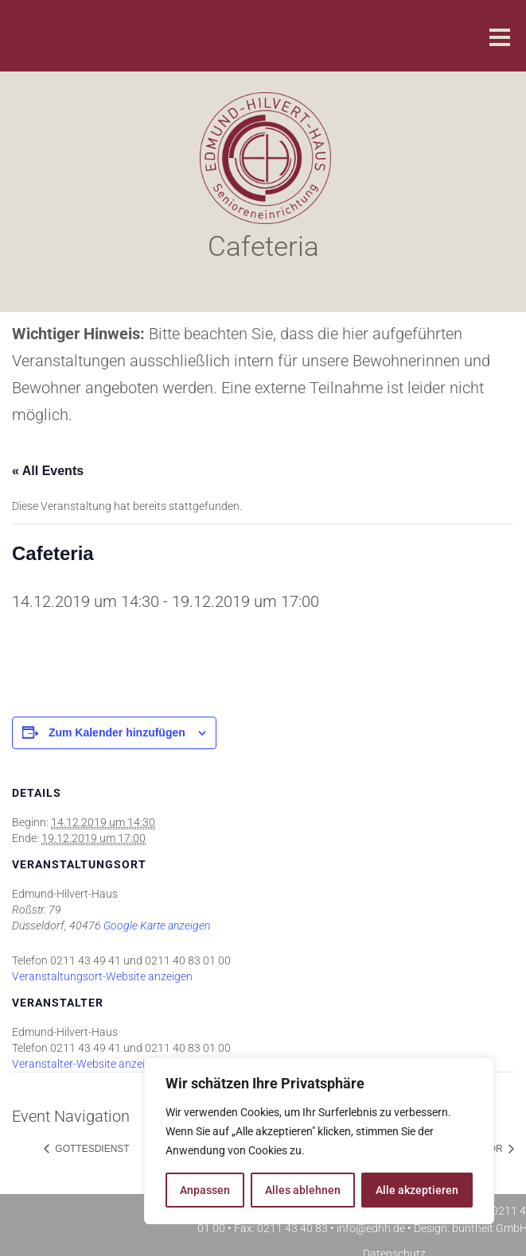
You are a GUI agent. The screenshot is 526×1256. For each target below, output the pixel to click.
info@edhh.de (371, 1228)
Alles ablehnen (303, 1190)
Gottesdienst (91, 1148)
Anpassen (205, 1190)
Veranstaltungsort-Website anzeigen (102, 976)
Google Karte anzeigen (156, 925)
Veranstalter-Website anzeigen (87, 1063)
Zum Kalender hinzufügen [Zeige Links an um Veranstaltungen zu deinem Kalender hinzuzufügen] (117, 732)
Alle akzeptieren (417, 1190)
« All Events (48, 470)
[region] (319, 1140)
